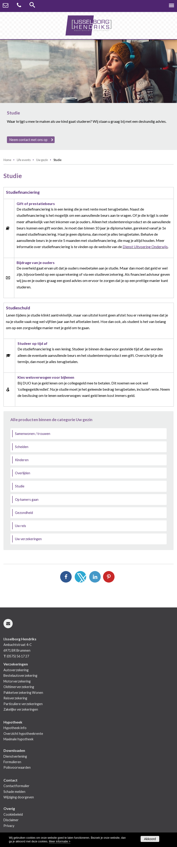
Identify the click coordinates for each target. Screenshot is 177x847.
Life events (24, 160)
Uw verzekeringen (28, 539)
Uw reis (20, 526)
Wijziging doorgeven (18, 797)
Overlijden (22, 473)
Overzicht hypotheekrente (23, 734)
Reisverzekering (15, 698)
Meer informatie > (59, 841)
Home (7, 160)
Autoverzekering (16, 670)
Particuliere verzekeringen (23, 704)
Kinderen (22, 460)
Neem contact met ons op (28, 140)
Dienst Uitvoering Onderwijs (145, 246)
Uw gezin (42, 160)
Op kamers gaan (26, 499)
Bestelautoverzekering (20, 675)
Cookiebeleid (13, 814)
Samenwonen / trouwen (32, 434)
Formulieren (12, 762)
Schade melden (14, 792)
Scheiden (21, 447)
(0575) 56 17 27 (18, 656)
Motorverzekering (17, 681)
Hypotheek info (15, 728)
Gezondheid (24, 513)
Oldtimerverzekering (18, 687)
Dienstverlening (15, 756)
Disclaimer (11, 820)
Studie (19, 486)
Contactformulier (16, 786)
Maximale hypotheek (18, 739)
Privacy (8, 826)
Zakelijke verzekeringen (20, 709)
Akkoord (150, 839)
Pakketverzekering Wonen (23, 693)
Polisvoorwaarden (17, 767)
